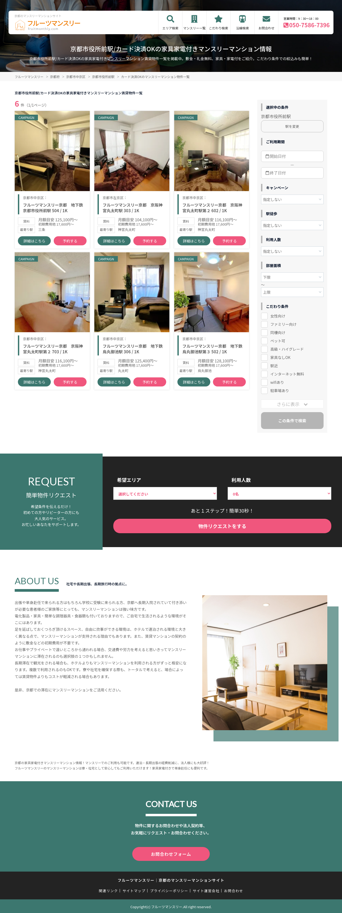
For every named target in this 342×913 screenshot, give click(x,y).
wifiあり (277, 382)
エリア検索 (170, 28)
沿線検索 (242, 28)
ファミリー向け (283, 324)
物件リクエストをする (222, 526)
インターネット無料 (287, 374)
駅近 (274, 365)
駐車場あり (279, 390)
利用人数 (241, 479)
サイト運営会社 (206, 889)
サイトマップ (134, 889)
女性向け (277, 316)
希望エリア (129, 479)
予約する (70, 246)
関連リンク (108, 889)
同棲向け (277, 332)
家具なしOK (280, 357)
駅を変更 (292, 126)
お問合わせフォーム (171, 853)
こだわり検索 (218, 28)
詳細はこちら (34, 246)
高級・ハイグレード (287, 349)
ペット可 (277, 340)
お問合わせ (266, 28)
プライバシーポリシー (169, 889)
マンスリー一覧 (194, 28)
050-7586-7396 (309, 25)
